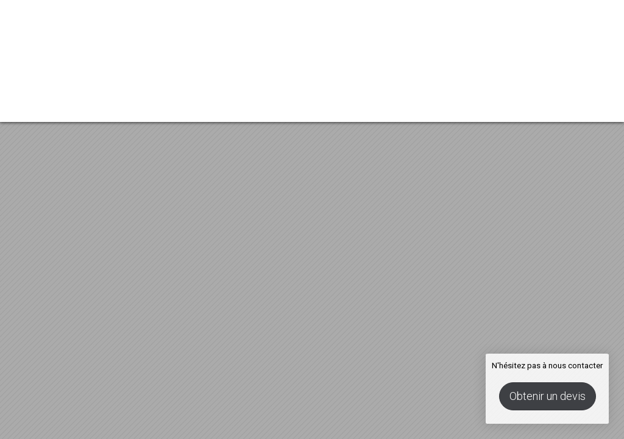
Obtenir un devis (547, 396)
